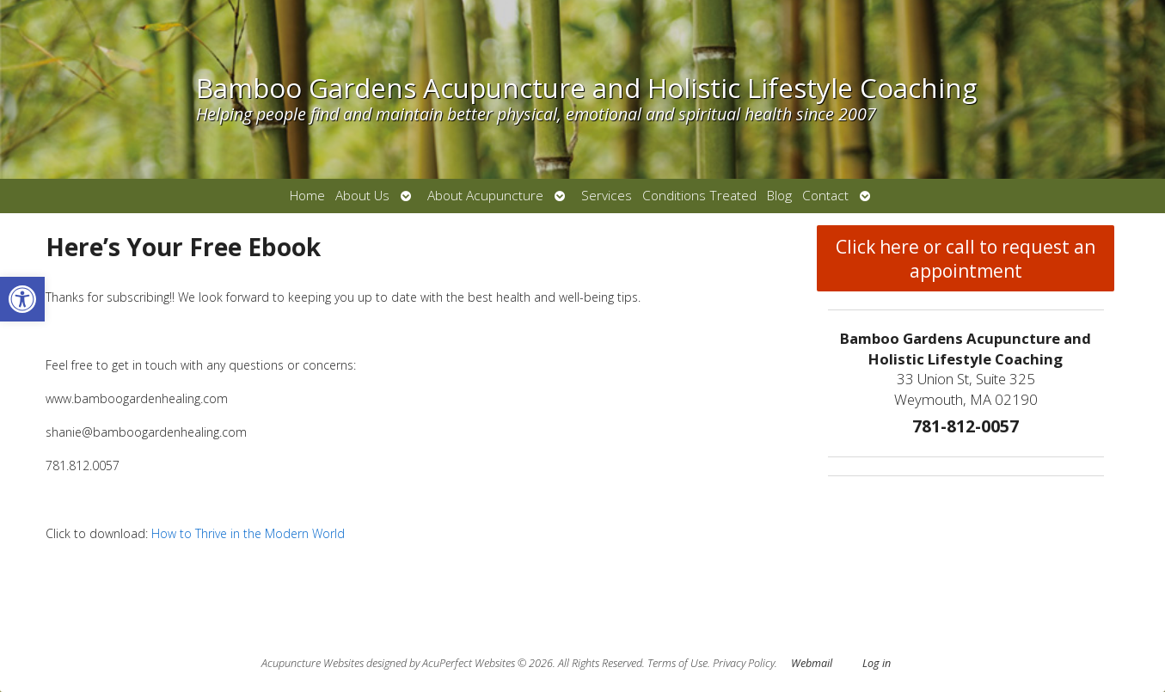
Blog (779, 196)
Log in (876, 663)
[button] (22, 299)
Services (606, 196)
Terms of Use (677, 663)
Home (307, 196)
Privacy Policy (744, 663)
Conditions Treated (699, 196)
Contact (825, 196)
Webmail (811, 663)
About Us (362, 196)
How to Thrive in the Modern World (246, 533)
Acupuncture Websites (312, 663)
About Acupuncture (485, 196)
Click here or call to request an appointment (965, 259)
